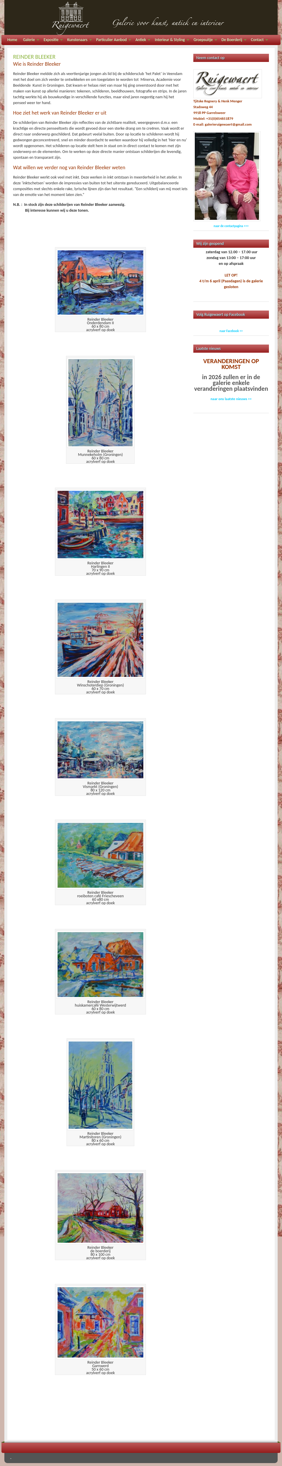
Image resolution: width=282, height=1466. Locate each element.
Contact (258, 40)
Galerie (29, 40)
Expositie (52, 40)
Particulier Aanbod (112, 40)
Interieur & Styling (170, 40)
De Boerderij (233, 40)
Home (12, 39)
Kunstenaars (78, 40)
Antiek (141, 40)
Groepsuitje (204, 40)
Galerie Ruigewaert (141, 17)
